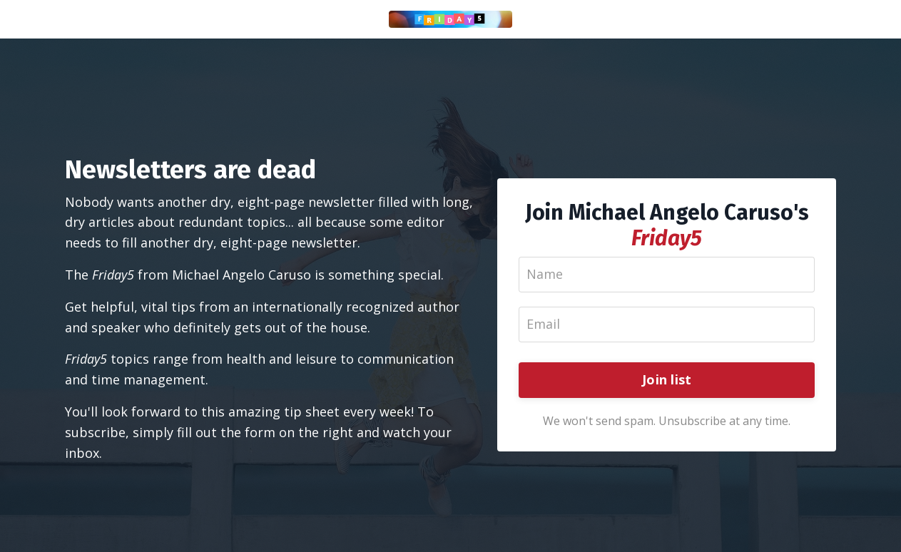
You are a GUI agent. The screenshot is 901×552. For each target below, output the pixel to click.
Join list (666, 379)
